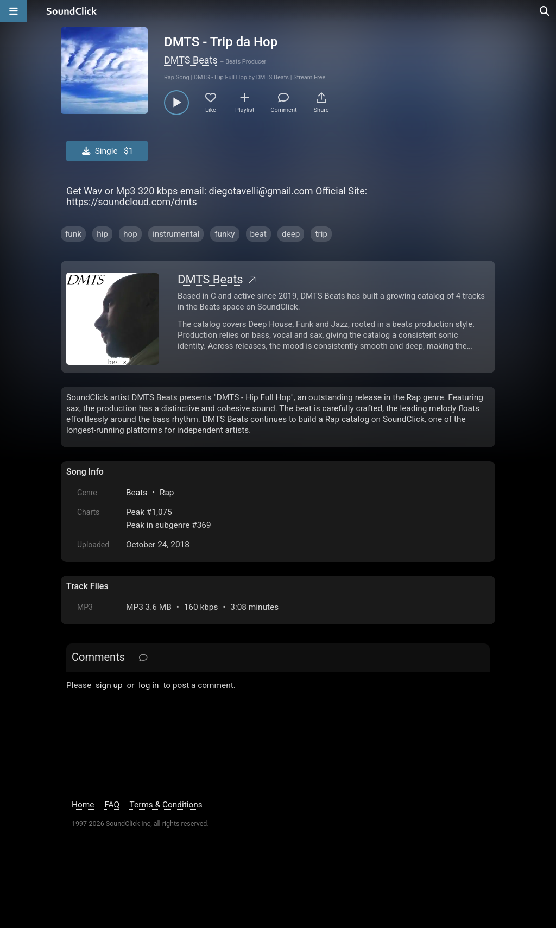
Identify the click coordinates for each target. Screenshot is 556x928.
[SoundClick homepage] (71, 11)
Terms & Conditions (166, 805)
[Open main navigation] (13, 11)
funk (73, 234)
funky (224, 234)
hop (130, 234)
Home (83, 805)
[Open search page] (545, 11)
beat (258, 234)
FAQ (111, 805)
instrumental (176, 234)
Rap (167, 492)
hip (102, 234)
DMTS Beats (191, 60)
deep (291, 234)
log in (148, 685)
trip (321, 234)
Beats (136, 492)
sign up (109, 685)
